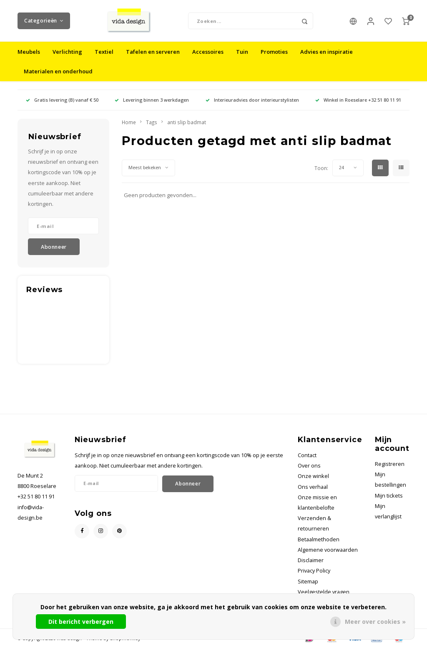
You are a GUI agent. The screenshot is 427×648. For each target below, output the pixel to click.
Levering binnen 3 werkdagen (152, 100)
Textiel (104, 51)
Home (129, 122)
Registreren (389, 464)
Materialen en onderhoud (58, 71)
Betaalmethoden (318, 539)
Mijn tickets (389, 495)
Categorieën (43, 20)
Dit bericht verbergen (80, 621)
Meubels (29, 51)
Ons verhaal (313, 486)
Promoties (274, 51)
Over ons (309, 465)
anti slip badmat (186, 122)
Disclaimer (311, 560)
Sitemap (308, 581)
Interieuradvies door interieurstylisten (252, 100)
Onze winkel (313, 476)
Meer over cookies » (375, 621)
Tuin (242, 51)
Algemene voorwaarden (328, 549)
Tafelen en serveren (153, 51)
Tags (151, 122)
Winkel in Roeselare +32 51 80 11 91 (358, 100)
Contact (307, 455)
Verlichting (67, 51)
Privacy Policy (314, 570)
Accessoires (208, 51)
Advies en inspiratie (326, 51)
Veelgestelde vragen (323, 591)
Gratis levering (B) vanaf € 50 (62, 100)
